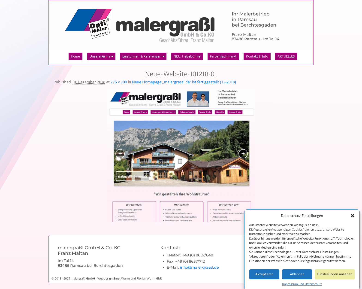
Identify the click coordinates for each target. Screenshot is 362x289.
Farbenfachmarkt (223, 56)
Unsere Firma (102, 56)
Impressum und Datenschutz (302, 286)
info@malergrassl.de (199, 267)
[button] (352, 217)
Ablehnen (297, 276)
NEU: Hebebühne (187, 56)
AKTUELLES (286, 56)
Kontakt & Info (257, 56)
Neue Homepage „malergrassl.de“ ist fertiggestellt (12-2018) (184, 82)
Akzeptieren (264, 276)
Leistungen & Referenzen (144, 56)
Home (75, 56)
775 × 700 (119, 82)
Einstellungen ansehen (334, 276)
